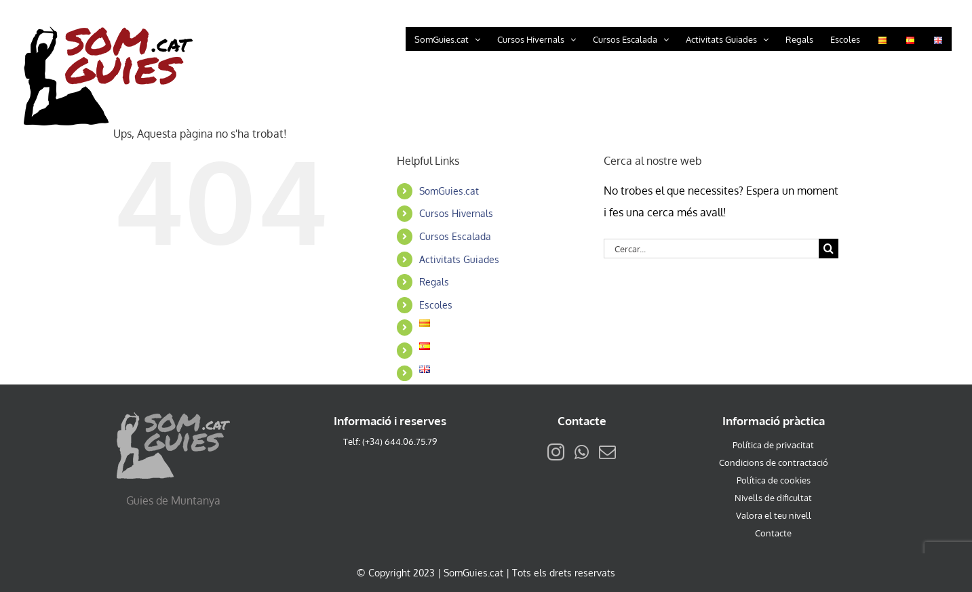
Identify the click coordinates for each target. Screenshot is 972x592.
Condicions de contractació (773, 462)
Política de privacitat (773, 444)
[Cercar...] (711, 248)
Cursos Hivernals (456, 213)
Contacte (773, 533)
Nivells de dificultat (773, 497)
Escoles (435, 305)
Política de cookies (774, 480)
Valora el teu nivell (773, 515)
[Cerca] (828, 248)
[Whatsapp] (582, 451)
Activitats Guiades (459, 259)
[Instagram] (555, 451)
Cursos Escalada (455, 236)
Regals (434, 282)
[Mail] (607, 451)
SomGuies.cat (449, 191)
